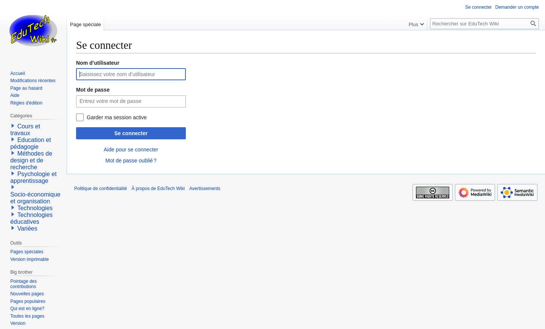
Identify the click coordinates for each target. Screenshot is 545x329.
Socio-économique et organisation (35, 197)
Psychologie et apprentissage (33, 177)
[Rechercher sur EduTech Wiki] (484, 23)
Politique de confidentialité (100, 188)
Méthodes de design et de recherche (31, 160)
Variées (27, 228)
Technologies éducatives (31, 218)
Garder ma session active (117, 117)
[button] (13, 125)
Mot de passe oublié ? (130, 160)
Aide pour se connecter (131, 150)
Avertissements (204, 188)
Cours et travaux (25, 129)
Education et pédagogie (30, 143)
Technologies (35, 208)
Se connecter (131, 133)
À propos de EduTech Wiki (158, 188)
